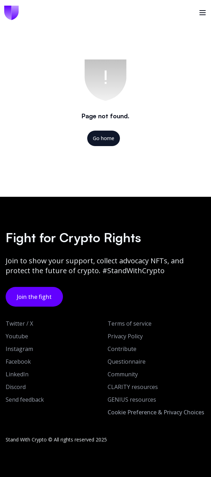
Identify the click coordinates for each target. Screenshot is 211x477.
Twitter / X (19, 323)
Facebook (18, 361)
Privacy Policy (125, 336)
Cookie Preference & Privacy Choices (156, 412)
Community (123, 374)
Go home (103, 138)
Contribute (122, 349)
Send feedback (25, 399)
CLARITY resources (133, 387)
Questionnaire (127, 361)
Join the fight (34, 297)
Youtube (17, 336)
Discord (16, 387)
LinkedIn (17, 374)
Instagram (19, 349)
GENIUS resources (132, 399)
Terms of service (130, 323)
